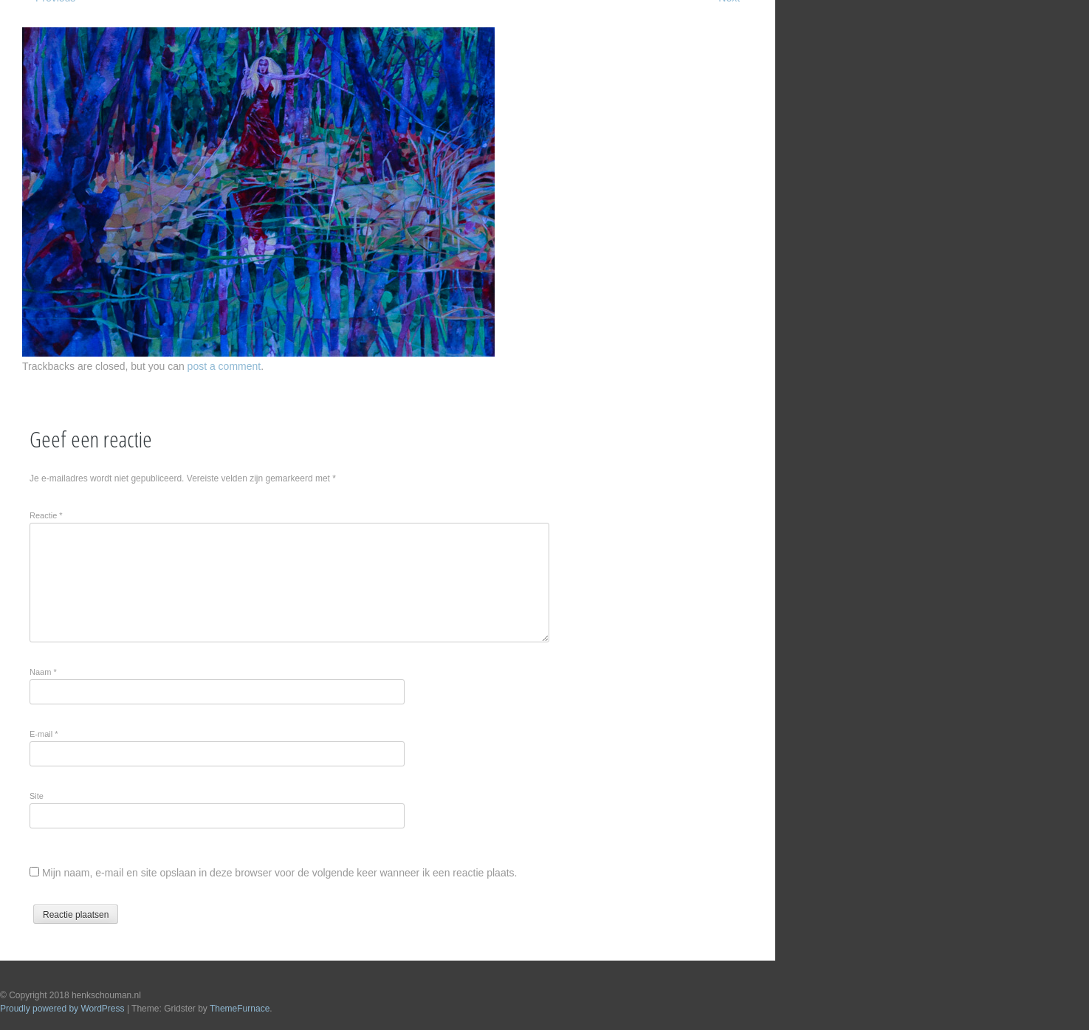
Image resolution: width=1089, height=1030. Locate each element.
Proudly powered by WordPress (62, 1008)
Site (37, 796)
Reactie (46, 515)
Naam (43, 671)
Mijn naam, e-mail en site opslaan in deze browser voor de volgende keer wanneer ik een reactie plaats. (280, 873)
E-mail (44, 733)
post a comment (224, 366)
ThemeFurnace (239, 1008)
